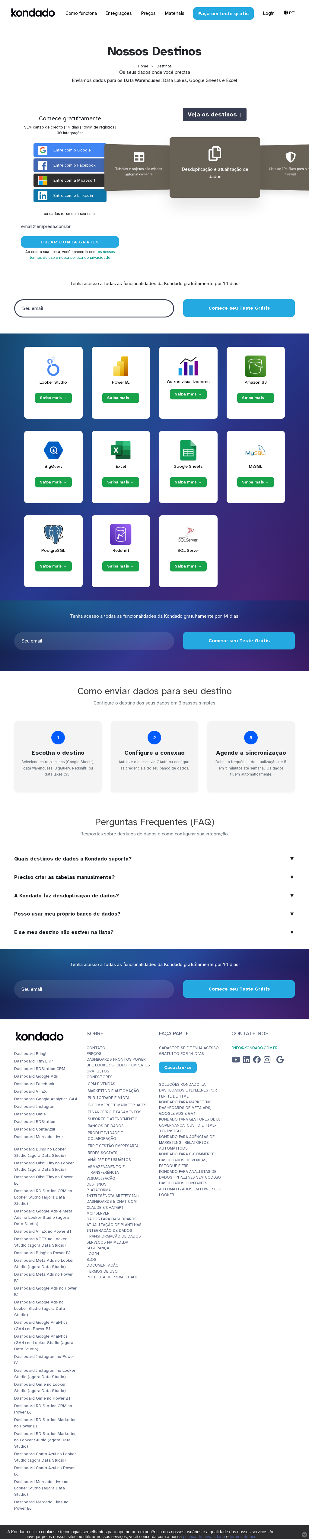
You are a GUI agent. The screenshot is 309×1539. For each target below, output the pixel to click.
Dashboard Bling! (30, 1053)
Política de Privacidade (112, 1277)
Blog (92, 1259)
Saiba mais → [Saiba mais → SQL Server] (188, 566)
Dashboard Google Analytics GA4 (46, 1098)
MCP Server (98, 1213)
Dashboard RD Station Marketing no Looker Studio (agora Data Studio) (45, 1440)
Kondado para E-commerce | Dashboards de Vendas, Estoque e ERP (187, 1160)
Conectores (100, 1077)
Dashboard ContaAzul (34, 1129)
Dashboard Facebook (34, 1083)
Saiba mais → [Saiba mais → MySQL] (255, 482)
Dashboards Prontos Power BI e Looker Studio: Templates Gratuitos (118, 1065)
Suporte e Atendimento (113, 1119)
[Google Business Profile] (280, 1061)
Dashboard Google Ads (36, 1076)
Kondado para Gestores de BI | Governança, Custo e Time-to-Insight (190, 1125)
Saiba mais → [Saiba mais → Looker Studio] (53, 397)
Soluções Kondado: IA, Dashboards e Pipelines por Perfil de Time (188, 1090)
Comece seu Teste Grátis (238, 308)
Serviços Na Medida (107, 1242)
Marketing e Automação (113, 1090)
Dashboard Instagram (35, 1106)
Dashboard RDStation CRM (39, 1068)
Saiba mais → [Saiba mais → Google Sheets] (188, 482)
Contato (96, 1048)
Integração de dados (109, 1230)
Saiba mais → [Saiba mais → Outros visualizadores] (188, 394)
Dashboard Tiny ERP (33, 1061)
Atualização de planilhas (114, 1224)
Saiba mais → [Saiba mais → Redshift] (120, 566)
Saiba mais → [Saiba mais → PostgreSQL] (53, 566)
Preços (94, 1053)
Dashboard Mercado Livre (38, 1136)
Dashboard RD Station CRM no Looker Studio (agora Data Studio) (43, 1197)
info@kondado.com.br (254, 1048)
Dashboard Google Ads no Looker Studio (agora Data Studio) (39, 1308)
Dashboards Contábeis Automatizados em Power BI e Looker (190, 1189)
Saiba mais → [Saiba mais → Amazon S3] (255, 397)
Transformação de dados (114, 1236)
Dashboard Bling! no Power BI (42, 1252)
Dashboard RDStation (34, 1121)
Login (269, 13)
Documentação (103, 1265)
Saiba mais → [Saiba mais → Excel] (120, 482)
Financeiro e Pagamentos (115, 1112)
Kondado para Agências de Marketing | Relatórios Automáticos (187, 1142)
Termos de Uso (102, 1271)
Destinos (97, 1184)
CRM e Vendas (101, 1084)
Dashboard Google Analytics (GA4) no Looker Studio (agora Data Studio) (43, 1343)
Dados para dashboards (112, 1219)
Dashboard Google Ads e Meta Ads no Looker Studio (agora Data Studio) (43, 1217)
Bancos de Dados (106, 1126)
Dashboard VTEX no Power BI (42, 1231)
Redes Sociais (102, 1152)
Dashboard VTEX (30, 1091)
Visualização (101, 1178)
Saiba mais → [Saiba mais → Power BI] (120, 397)
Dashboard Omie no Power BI (42, 1398)
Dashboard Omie (30, 1114)
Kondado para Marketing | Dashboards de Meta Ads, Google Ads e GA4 (186, 1108)
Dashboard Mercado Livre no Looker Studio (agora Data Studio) (41, 1488)
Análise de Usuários (109, 1159)
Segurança (98, 1248)
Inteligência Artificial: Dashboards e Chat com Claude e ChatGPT (113, 1201)
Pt (289, 12)
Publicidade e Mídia (108, 1097)
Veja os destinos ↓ (215, 114)
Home (143, 66)
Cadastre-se (178, 1067)
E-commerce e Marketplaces (117, 1105)
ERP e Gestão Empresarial (114, 1146)
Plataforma (99, 1190)
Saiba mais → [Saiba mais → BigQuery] (53, 482)
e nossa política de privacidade (83, 257)
